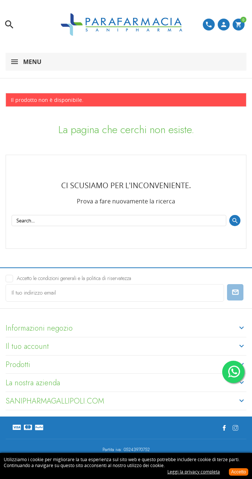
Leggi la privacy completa (193, 472)
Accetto (238, 472)
